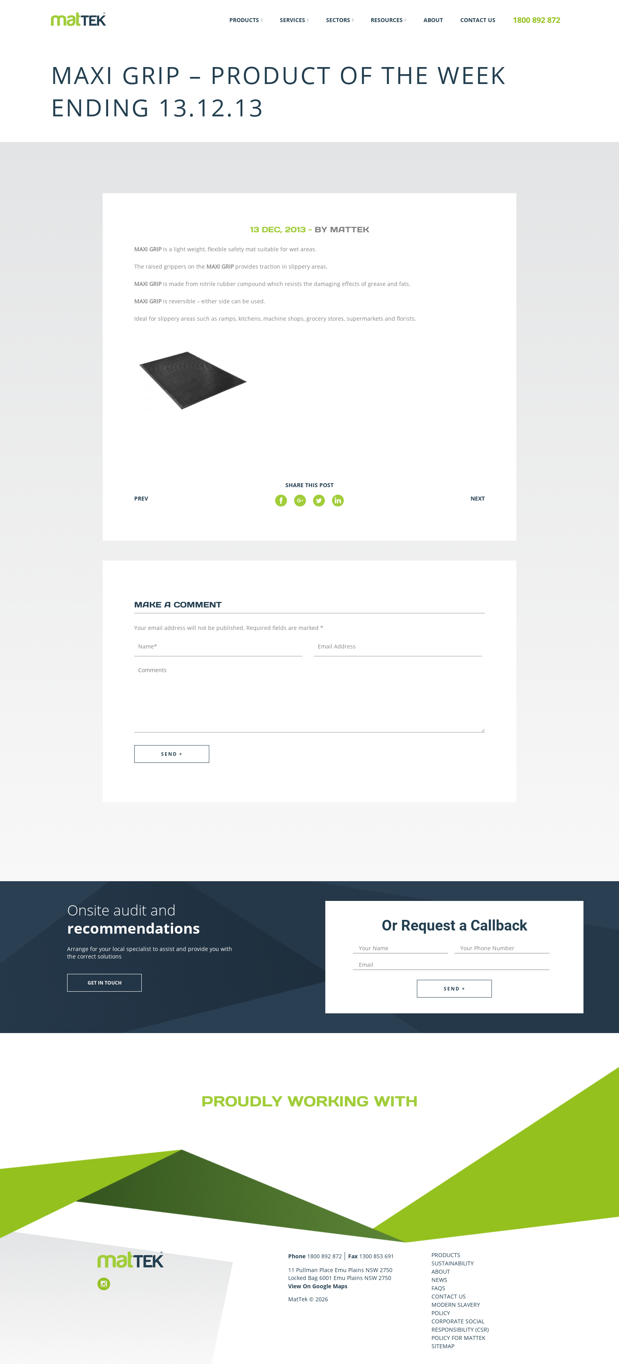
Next (478, 498)
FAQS (438, 1288)
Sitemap (442, 1346)
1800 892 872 (536, 20)
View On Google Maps (317, 1286)
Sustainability (452, 1263)
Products (244, 20)
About (433, 20)
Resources (387, 20)
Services (292, 20)
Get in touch (105, 982)
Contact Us (477, 20)
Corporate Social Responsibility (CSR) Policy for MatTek (460, 1329)
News (439, 1280)
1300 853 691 (376, 1256)
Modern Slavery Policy (455, 1309)
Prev (141, 498)
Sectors (338, 20)
